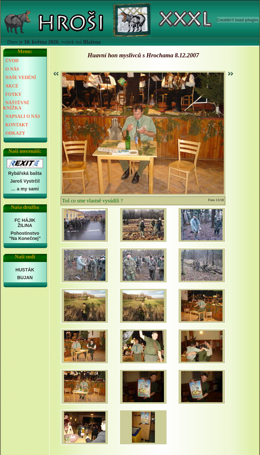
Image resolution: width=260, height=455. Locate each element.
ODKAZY (15, 133)
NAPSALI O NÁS (22, 116)
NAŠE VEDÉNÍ (20, 77)
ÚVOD (12, 60)
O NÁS (12, 69)
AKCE (11, 86)
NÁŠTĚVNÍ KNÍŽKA (16, 105)
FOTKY (13, 94)
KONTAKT (16, 124)
